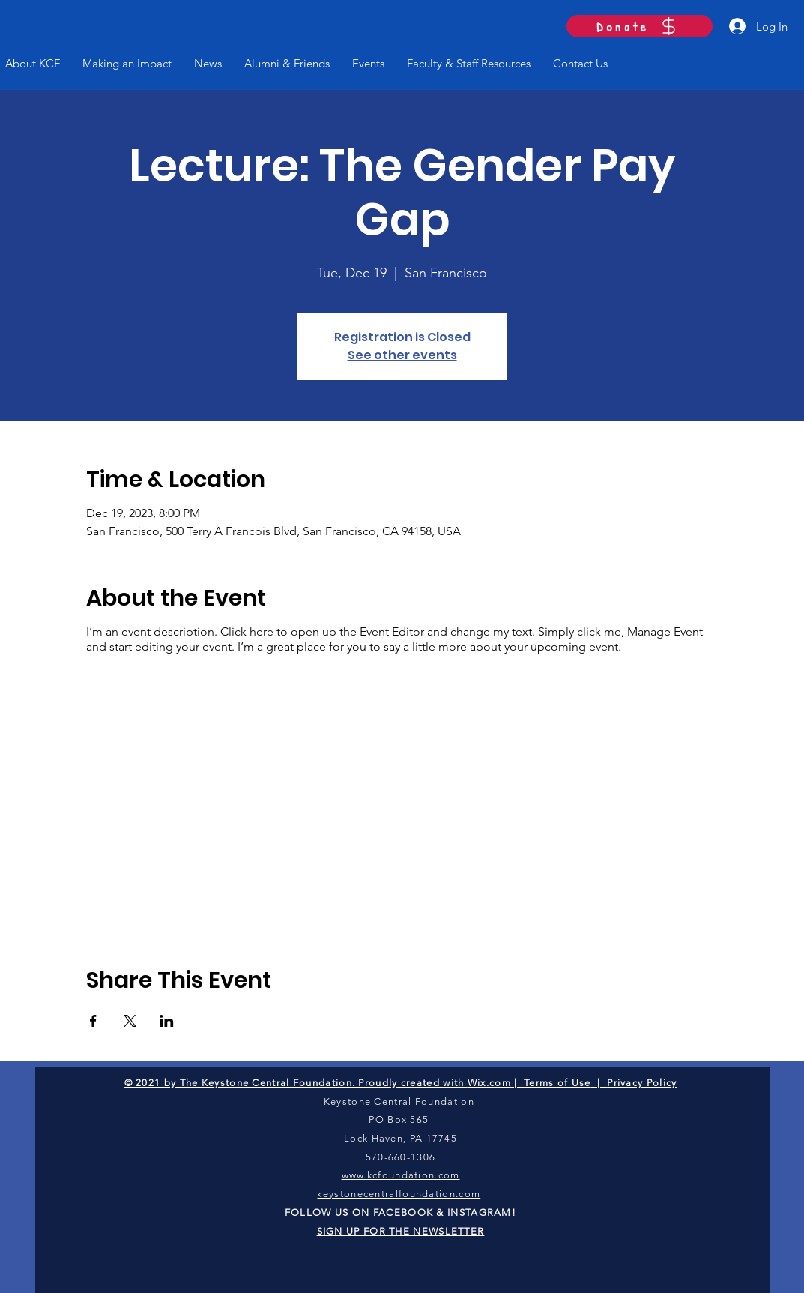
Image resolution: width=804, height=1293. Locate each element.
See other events (402, 355)
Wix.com (489, 1082)
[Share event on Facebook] (93, 1021)
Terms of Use (557, 1082)
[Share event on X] (130, 1021)
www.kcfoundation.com (401, 1175)
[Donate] (639, 26)
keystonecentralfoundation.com (398, 1193)
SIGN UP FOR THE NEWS (381, 1231)
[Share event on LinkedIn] (167, 1021)
